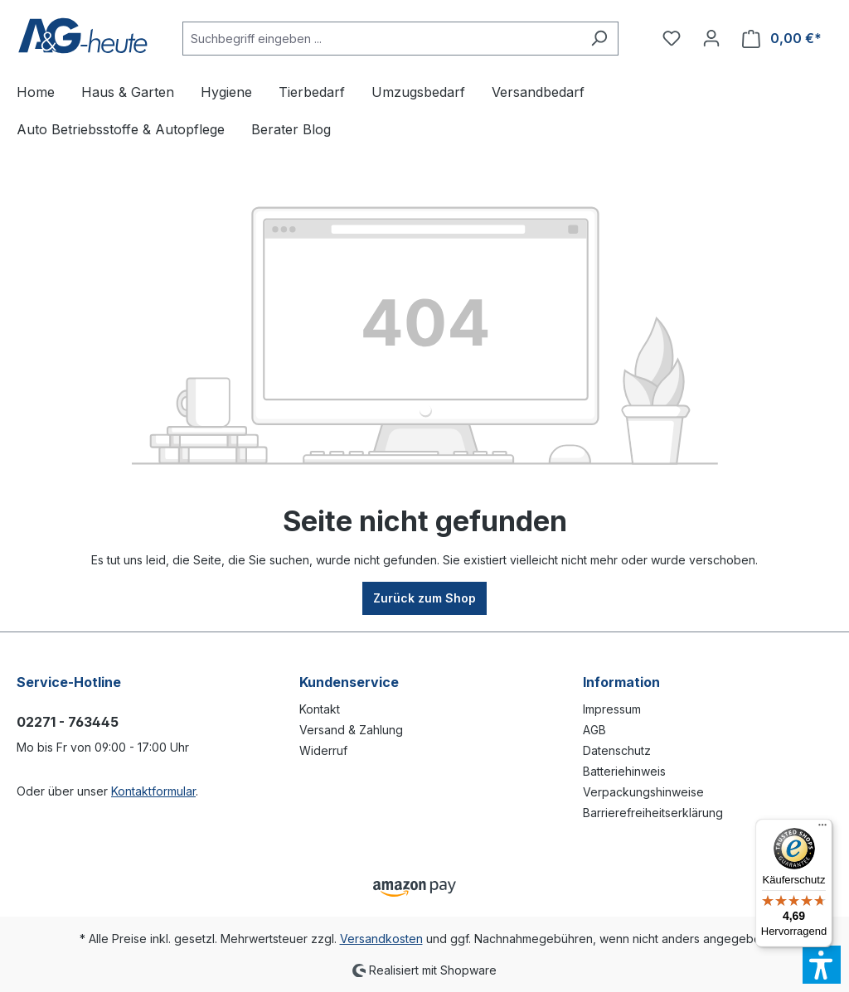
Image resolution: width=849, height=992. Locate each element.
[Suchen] (599, 39)
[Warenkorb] (781, 39)
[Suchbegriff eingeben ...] (381, 39)
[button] (822, 965)
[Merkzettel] (671, 38)
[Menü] (822, 829)
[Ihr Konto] (711, 38)
